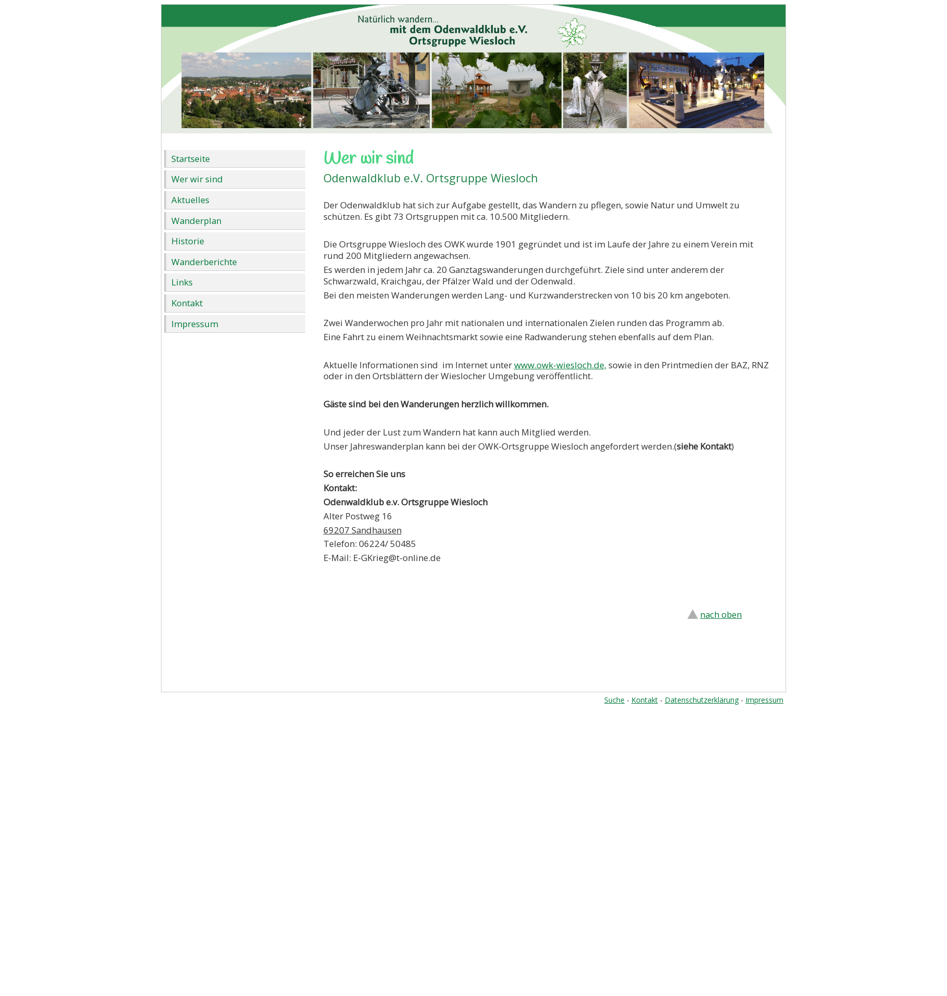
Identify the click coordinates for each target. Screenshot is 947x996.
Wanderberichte (204, 262)
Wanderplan (196, 221)
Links (182, 282)
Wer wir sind (197, 179)
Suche (614, 700)
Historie (187, 241)
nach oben (721, 614)
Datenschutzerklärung (702, 700)
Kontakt (187, 303)
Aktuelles (190, 200)
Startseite (190, 159)
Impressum (194, 324)
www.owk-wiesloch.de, (560, 365)
